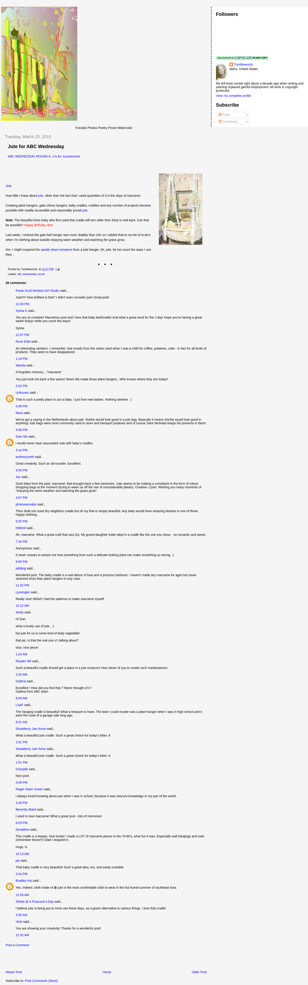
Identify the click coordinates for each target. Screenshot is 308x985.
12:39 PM (22, 304)
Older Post (199, 972)
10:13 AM (22, 854)
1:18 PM (21, 358)
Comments (228, 121)
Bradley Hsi (24, 880)
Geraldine (23, 829)
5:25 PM (21, 521)
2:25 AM (21, 674)
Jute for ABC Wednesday (36, 146)
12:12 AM (22, 605)
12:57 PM (22, 335)
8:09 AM (21, 698)
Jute (9, 186)
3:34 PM (21, 470)
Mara (19, 413)
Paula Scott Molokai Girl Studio (37, 290)
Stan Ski (21, 436)
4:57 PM (21, 497)
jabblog (21, 568)
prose (41, 274)
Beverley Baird (26, 809)
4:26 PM (21, 803)
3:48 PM (21, 782)
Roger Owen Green (29, 789)
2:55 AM (21, 915)
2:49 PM (21, 406)
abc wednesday (26, 274)
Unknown (22, 392)
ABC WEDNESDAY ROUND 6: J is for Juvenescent (44, 156)
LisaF (19, 705)
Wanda (20, 365)
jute (40, 195)
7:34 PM (21, 541)
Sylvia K (21, 310)
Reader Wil (23, 661)
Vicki (19, 921)
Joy (18, 477)
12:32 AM (22, 935)
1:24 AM (21, 654)
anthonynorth (25, 457)
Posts (224, 114)
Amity (19, 612)
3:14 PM (21, 450)
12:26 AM (22, 895)
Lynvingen (23, 592)
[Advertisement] (53, 959)
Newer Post (14, 972)
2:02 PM (21, 386)
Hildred (21, 528)
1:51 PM (21, 742)
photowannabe (26, 504)
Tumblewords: (244, 64)
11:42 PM (22, 585)
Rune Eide (23, 341)
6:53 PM (21, 823)
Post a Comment (17, 945)
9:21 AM (21, 722)
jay (18, 860)
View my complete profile (233, 95)
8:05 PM (21, 561)
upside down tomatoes (56, 249)
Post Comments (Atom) (41, 981)
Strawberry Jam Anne (31, 728)
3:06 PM (21, 430)
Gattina (21, 681)
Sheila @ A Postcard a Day (35, 901)
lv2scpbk (22, 769)
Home (107, 972)
